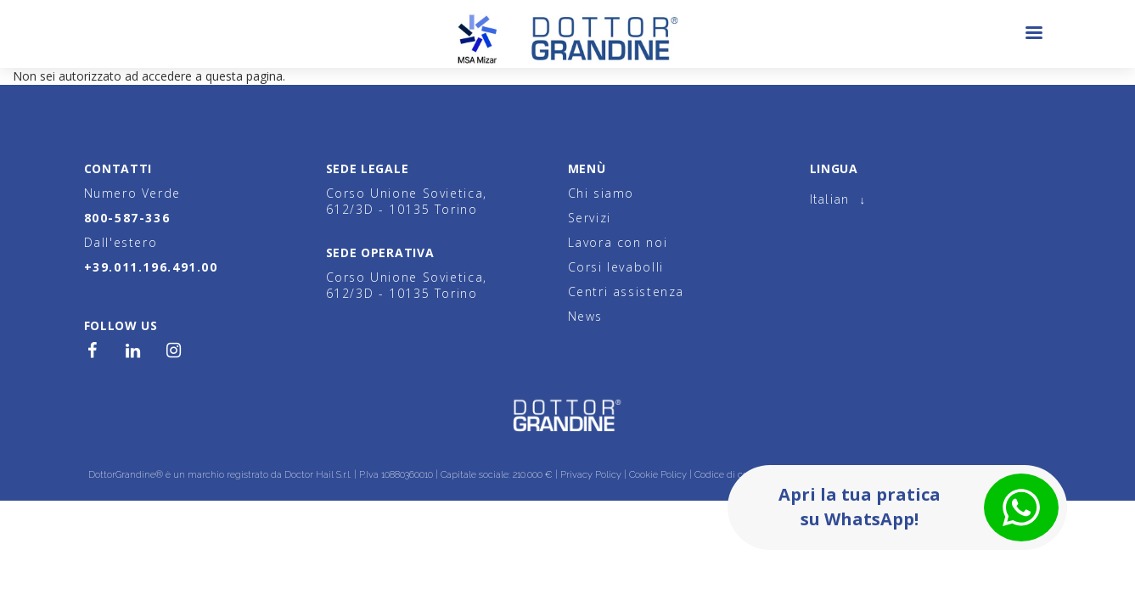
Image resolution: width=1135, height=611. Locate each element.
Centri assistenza (626, 291)
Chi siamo (601, 193)
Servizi (589, 218)
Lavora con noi (618, 242)
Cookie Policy (658, 474)
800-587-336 (127, 218)
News (585, 316)
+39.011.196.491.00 (151, 267)
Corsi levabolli (616, 267)
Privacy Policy (590, 474)
